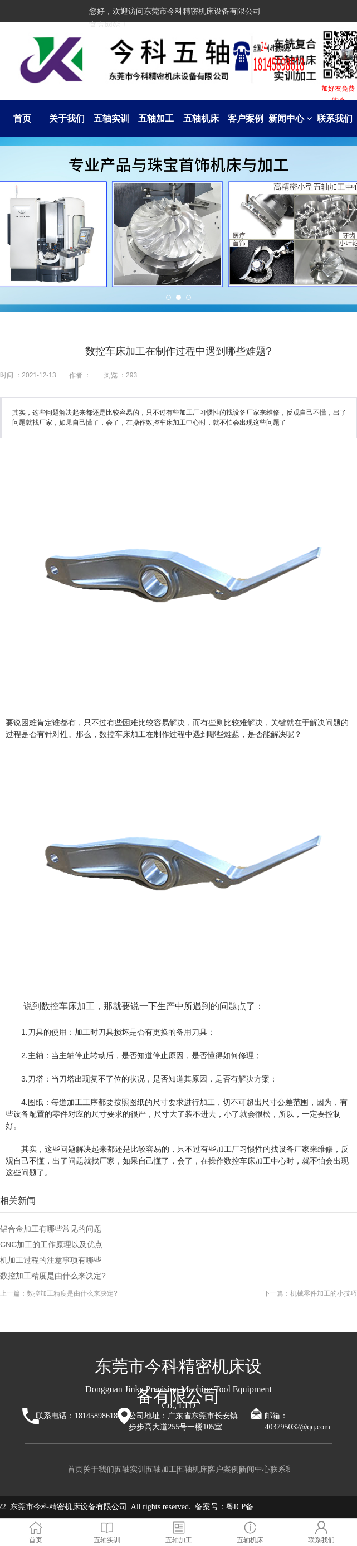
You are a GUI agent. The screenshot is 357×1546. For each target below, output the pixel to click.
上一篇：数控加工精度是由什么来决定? (59, 1293)
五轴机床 (201, 118)
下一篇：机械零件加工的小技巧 (310, 1293)
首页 (22, 118)
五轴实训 (111, 118)
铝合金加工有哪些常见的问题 (50, 1228)
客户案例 (245, 118)
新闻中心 (290, 118)
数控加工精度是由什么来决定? (53, 1275)
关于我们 (67, 118)
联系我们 (335, 118)
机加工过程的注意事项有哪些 (50, 1260)
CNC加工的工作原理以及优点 (51, 1244)
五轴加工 (156, 118)
